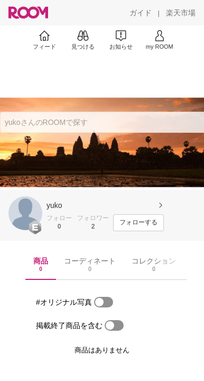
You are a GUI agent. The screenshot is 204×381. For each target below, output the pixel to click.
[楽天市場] (181, 12)
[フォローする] (138, 222)
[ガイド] (140, 12)
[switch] (103, 302)
